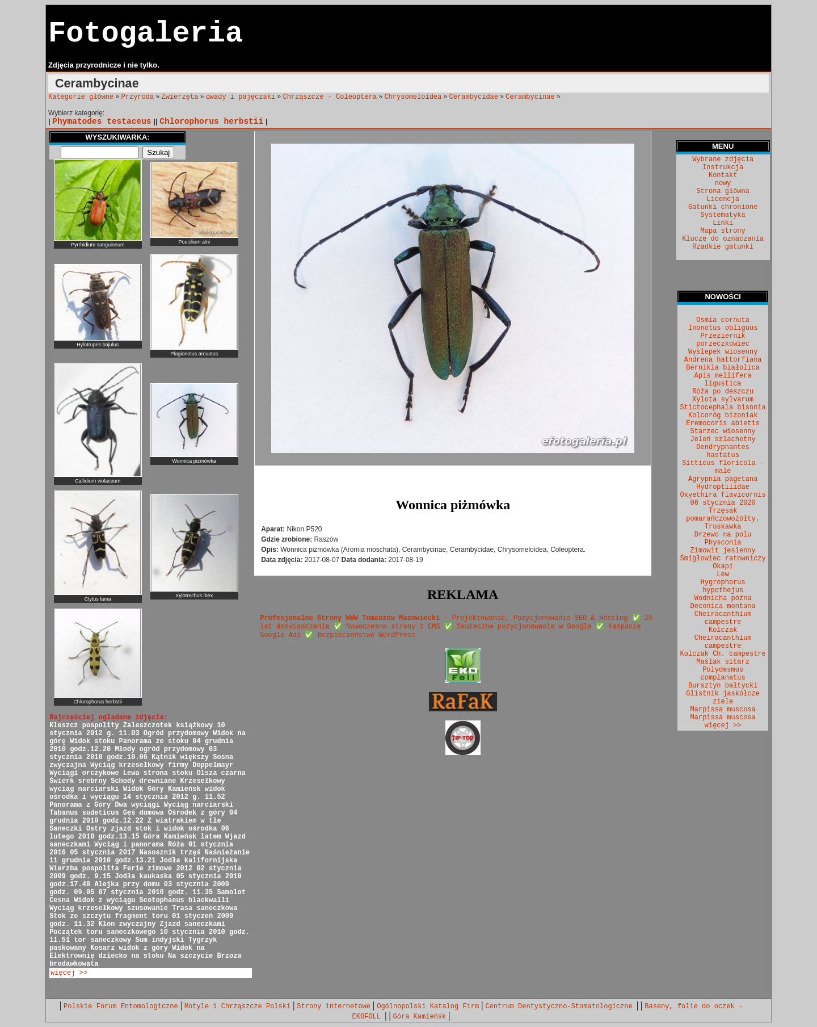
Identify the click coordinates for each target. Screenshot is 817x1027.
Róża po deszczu (722, 392)
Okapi (723, 567)
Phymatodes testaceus (101, 121)
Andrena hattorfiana (723, 360)
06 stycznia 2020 (723, 503)
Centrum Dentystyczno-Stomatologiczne (560, 1007)
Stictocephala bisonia (723, 408)
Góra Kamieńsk (420, 1017)
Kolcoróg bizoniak (722, 416)
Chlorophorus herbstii (211, 121)
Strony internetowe (333, 1007)
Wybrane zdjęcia (722, 160)
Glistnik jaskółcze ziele (723, 698)
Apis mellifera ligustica (723, 380)
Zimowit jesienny (723, 551)
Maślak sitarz (722, 662)
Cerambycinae (530, 97)
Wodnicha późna (723, 598)
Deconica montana (723, 606)
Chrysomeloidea (412, 97)
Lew (723, 575)
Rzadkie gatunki (722, 247)
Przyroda (137, 97)
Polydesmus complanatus (723, 674)
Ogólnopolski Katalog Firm (428, 1007)
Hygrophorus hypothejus (723, 586)
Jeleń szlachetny (723, 439)
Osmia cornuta (722, 320)
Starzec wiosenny (723, 431)
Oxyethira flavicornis (723, 495)
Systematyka (723, 215)
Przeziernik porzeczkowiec (722, 340)
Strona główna (722, 191)
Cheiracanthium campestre (723, 618)
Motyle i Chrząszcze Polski (237, 1007)
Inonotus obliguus (722, 328)
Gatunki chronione (722, 207)
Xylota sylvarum (722, 400)
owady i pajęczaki (240, 97)
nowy (723, 183)
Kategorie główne (80, 97)
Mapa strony (723, 231)
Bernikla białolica (723, 368)
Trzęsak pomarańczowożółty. (723, 515)
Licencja (722, 199)
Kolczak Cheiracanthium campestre (723, 638)
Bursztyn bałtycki (722, 686)
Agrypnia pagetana (722, 479)
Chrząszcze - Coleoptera (330, 97)
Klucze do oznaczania (723, 239)
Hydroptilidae (722, 487)
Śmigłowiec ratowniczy (723, 559)
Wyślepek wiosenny (722, 352)
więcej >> (68, 973)
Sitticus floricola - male (723, 467)
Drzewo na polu (723, 535)
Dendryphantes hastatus (722, 451)
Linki (723, 223)
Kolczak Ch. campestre (723, 654)
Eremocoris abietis (723, 423)
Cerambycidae (473, 97)
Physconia (723, 543)
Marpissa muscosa (723, 710)
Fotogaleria (145, 34)
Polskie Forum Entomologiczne (121, 1007)
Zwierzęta (180, 97)
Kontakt (723, 175)
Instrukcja (722, 167)
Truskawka (723, 527)
